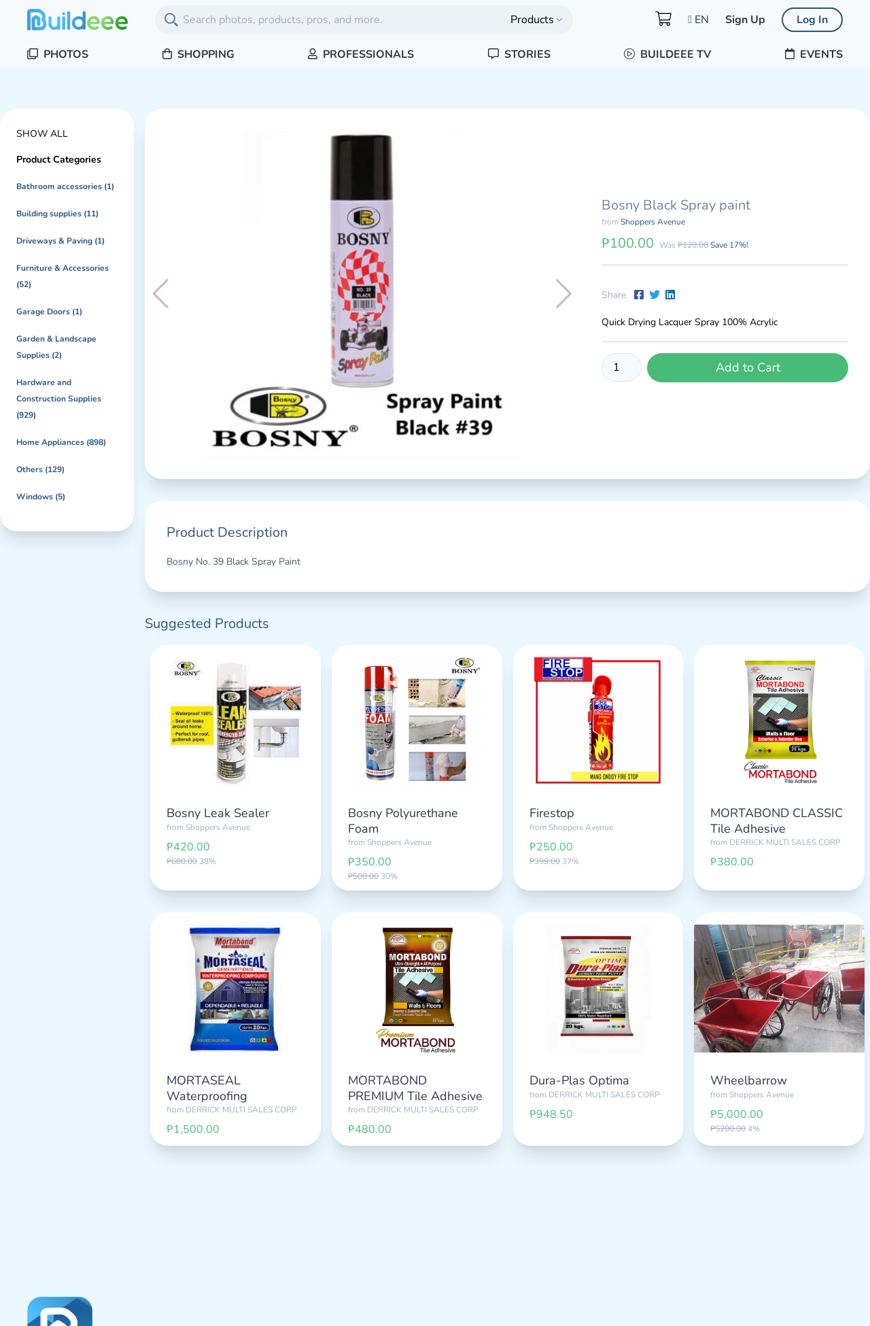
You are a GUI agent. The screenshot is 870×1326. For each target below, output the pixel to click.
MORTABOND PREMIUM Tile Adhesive (415, 1088)
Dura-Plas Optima (579, 1080)
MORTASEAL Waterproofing (207, 1088)
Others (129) (40, 469)
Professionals (361, 54)
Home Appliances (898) (61, 442)
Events (814, 54)
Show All (42, 133)
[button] (564, 294)
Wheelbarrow (748, 1080)
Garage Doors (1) (49, 311)
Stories (519, 54)
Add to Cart (748, 367)
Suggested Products (207, 623)
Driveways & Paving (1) (60, 240)
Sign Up (745, 19)
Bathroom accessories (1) (65, 186)
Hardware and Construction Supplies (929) (58, 398)
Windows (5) (40, 496)
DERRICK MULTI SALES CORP (785, 842)
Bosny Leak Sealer (218, 813)
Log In (812, 19)
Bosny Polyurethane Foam (403, 821)
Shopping (198, 54)
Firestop (551, 813)
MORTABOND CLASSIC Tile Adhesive (776, 821)
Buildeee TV (667, 54)
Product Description (227, 532)
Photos (57, 54)
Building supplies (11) (57, 213)
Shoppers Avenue (653, 221)
